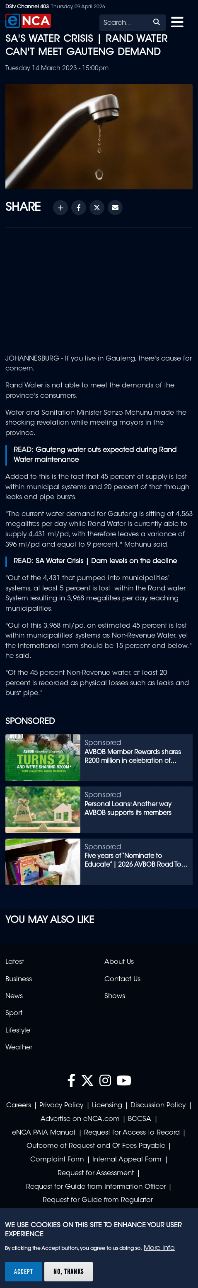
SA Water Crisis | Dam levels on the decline (106, 561)
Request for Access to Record (132, 1133)
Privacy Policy (61, 1105)
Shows (114, 996)
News (14, 996)
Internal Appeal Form (127, 1160)
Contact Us (122, 979)
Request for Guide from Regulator (98, 1200)
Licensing (107, 1105)
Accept (23, 1271)
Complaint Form (57, 1160)
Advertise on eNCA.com (80, 1119)
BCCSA (139, 1119)
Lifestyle (17, 1031)
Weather (18, 1047)
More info (159, 1248)
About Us (119, 962)
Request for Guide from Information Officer (96, 1187)
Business (18, 979)
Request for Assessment (96, 1173)
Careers (18, 1105)
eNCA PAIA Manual (43, 1133)
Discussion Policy (158, 1105)
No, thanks (68, 1271)
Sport (13, 1013)
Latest (14, 962)
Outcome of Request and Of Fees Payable (96, 1146)
